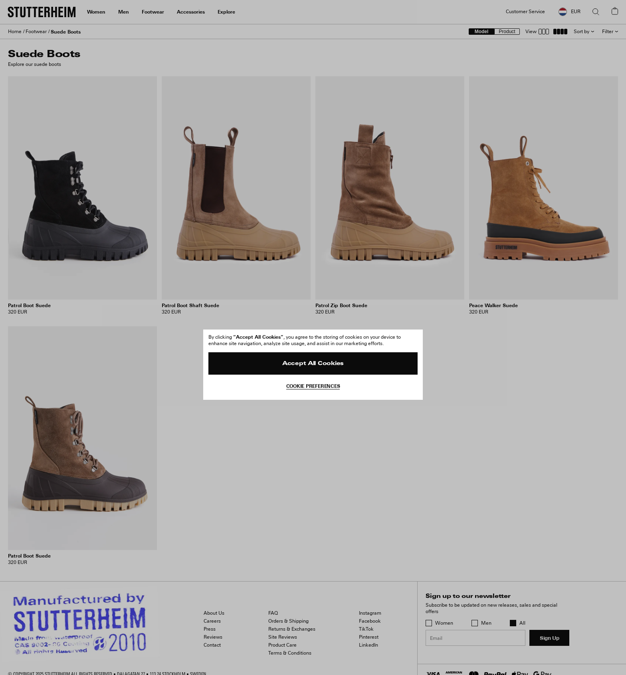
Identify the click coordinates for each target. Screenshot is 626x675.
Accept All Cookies (313, 363)
